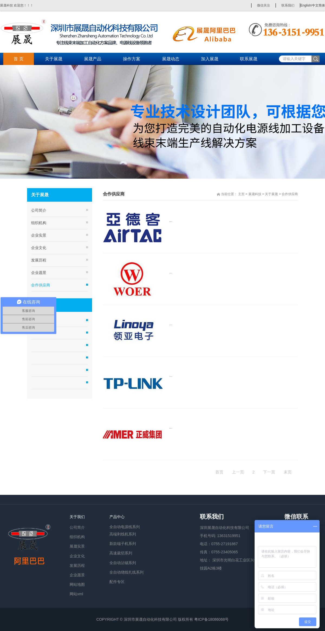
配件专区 (117, 582)
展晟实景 (77, 546)
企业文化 (38, 248)
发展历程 (38, 260)
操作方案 (131, 59)
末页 (288, 472)
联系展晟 (248, 59)
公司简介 (38, 210)
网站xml (76, 594)
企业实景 (38, 235)
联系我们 (287, 5)
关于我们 (77, 517)
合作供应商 (290, 194)
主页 (241, 194)
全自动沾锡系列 (122, 563)
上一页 (238, 472)
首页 (219, 472)
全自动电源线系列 (124, 526)
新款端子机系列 (122, 543)
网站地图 (77, 584)
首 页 (18, 59)
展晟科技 (254, 194)
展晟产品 (92, 59)
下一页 (269, 472)
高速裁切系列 (120, 553)
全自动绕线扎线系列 (126, 572)
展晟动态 (170, 59)
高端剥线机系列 (122, 534)
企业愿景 (38, 272)
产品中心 (117, 517)
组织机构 (38, 223)
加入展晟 (209, 59)
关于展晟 (53, 59)
